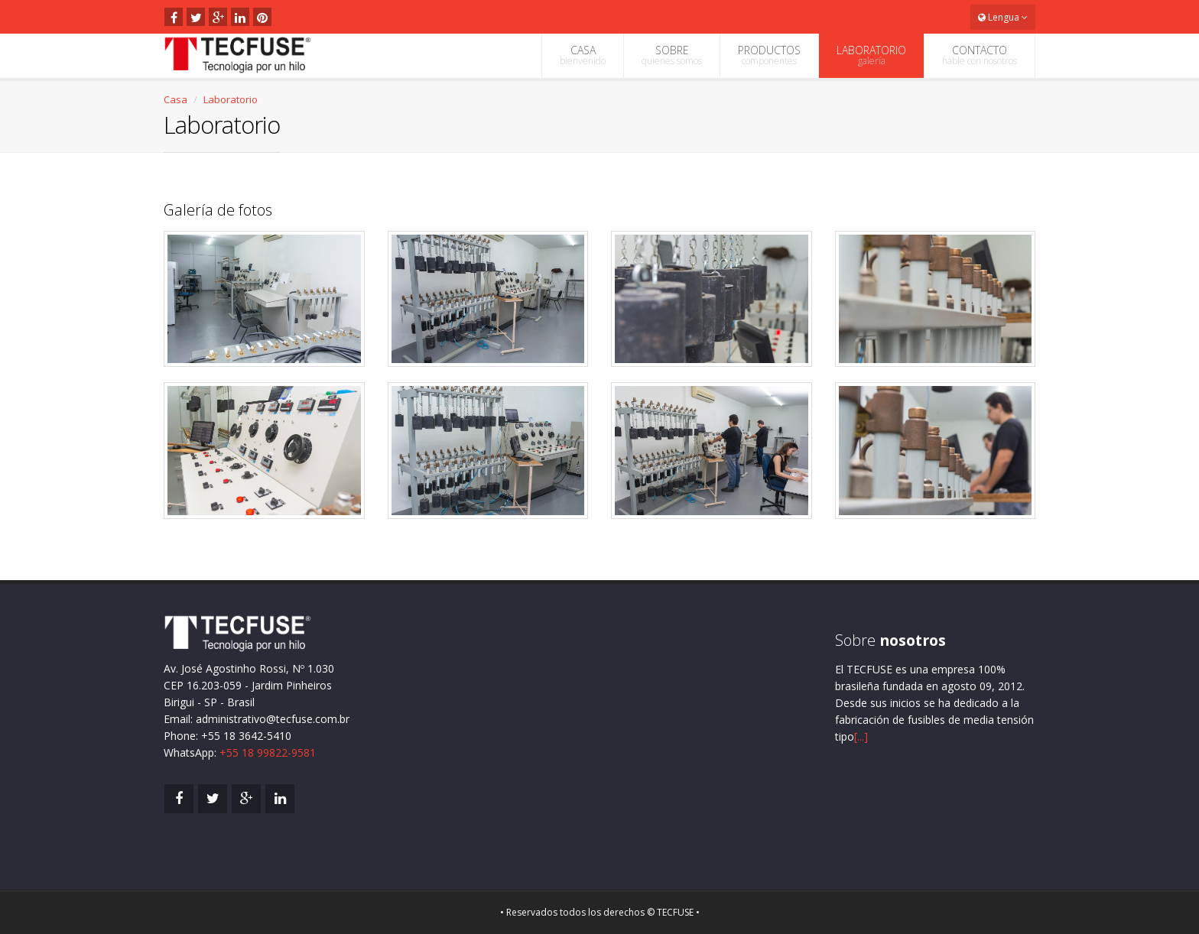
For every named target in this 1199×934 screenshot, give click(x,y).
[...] (861, 736)
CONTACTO (979, 55)
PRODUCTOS (769, 55)
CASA (583, 55)
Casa (175, 99)
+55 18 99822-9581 (267, 752)
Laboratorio (230, 99)
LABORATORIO (871, 55)
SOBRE (672, 55)
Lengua (1003, 17)
